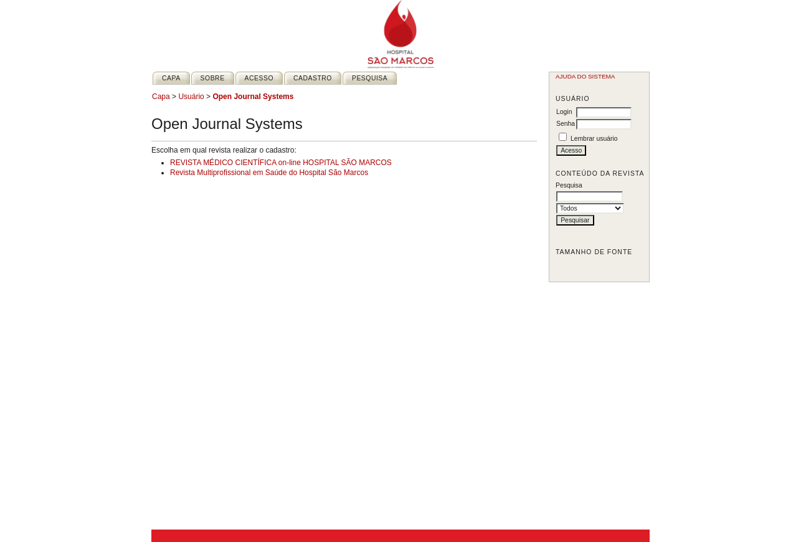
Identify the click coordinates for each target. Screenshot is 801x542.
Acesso (259, 78)
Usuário (191, 96)
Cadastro (312, 78)
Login (564, 111)
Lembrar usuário (594, 138)
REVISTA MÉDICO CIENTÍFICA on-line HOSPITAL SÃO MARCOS (281, 162)
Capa (171, 78)
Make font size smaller (567, 267)
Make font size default (582, 267)
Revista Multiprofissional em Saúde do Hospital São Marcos (269, 172)
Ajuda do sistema (585, 76)
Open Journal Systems (252, 96)
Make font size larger (596, 267)
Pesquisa (369, 78)
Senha (565, 123)
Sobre (213, 78)
